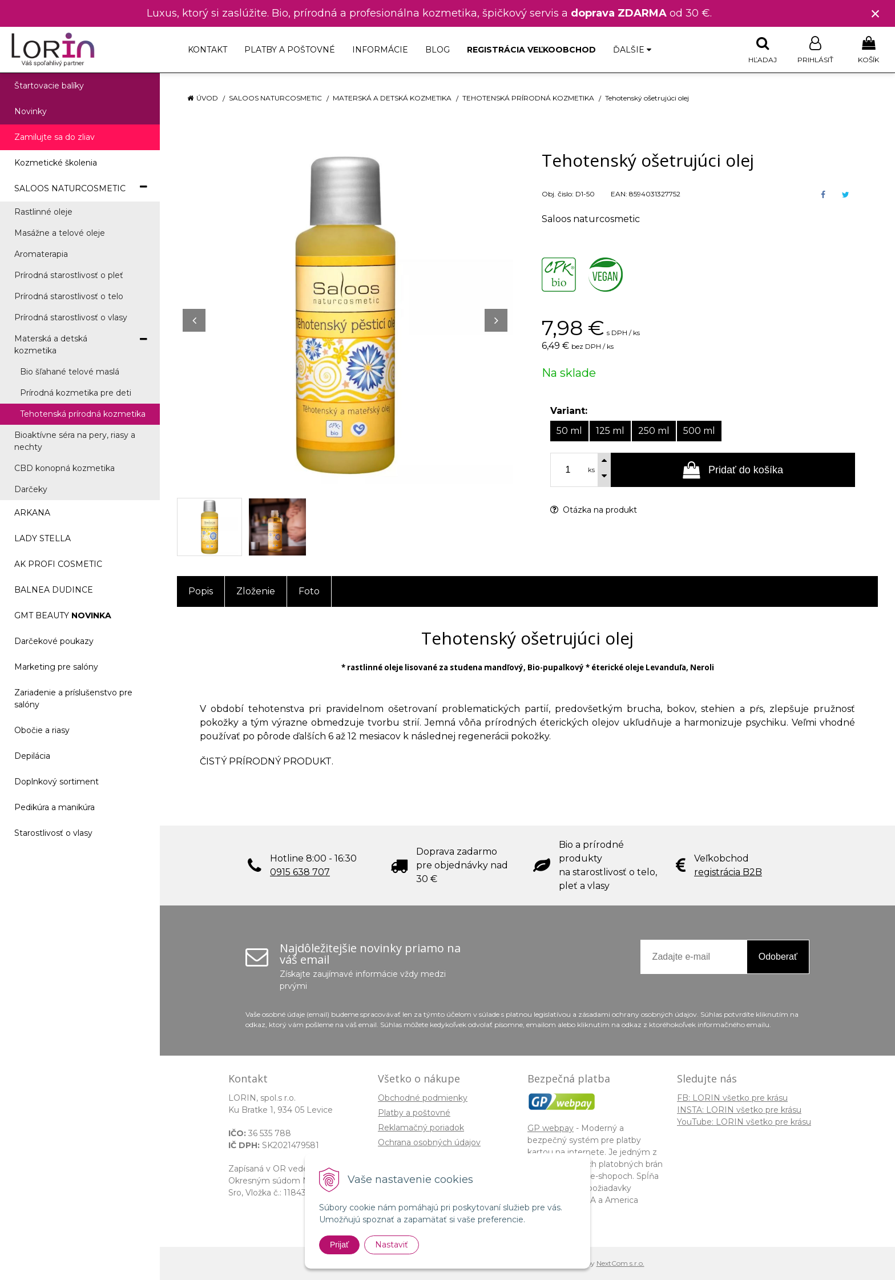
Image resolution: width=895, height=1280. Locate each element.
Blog (437, 50)
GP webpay (550, 1128)
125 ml (610, 430)
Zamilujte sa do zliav (54, 137)
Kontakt (207, 50)
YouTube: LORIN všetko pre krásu (744, 1122)
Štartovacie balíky (49, 85)
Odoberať (778, 956)
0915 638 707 (300, 872)
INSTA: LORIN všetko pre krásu (739, 1110)
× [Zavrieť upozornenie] (875, 13)
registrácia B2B (728, 872)
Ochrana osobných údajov (429, 1142)
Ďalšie (632, 50)
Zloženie (255, 591)
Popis (200, 591)
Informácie (380, 50)
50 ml (569, 430)
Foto (309, 591)
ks (591, 470)
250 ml (654, 430)
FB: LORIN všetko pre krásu (732, 1098)
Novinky (30, 111)
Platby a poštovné (289, 50)
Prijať (339, 1244)
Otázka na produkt (593, 510)
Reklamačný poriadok (421, 1127)
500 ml (699, 430)
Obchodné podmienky (422, 1098)
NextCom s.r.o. (620, 1263)
